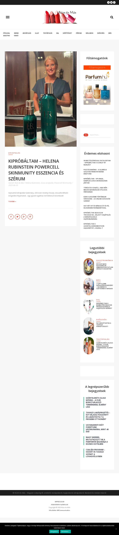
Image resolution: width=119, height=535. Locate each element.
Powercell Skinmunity (62, 183)
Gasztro (6, 36)
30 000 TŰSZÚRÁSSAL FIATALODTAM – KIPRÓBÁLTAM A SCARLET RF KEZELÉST (97, 163)
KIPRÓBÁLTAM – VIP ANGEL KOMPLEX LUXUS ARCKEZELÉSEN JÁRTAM (95, 181)
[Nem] (116, 529)
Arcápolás (27, 33)
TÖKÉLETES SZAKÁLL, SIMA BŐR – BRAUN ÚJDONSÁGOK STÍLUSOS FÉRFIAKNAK (96, 190)
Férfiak (79, 33)
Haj (57, 33)
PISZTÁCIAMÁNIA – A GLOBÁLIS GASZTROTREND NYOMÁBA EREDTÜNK (95, 172)
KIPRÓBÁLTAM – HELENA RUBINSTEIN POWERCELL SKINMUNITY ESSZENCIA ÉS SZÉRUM (36, 170)
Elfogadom (54, 531)
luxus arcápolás (47, 183)
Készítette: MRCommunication (59, 510)
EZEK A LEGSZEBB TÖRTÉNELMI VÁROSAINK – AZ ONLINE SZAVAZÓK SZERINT (97, 199)
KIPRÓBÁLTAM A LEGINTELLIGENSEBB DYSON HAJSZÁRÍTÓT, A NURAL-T (94, 226)
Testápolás (47, 33)
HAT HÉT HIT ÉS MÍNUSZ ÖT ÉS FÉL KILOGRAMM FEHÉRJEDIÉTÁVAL (96, 207)
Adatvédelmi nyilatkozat (59, 504)
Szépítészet (67, 33)
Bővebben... (65, 531)
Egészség (100, 33)
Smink (16, 33)
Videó (16, 36)
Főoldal (6, 33)
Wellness (89, 33)
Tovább (12, 201)
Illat (37, 33)
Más (109, 33)
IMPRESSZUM (59, 502)
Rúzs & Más (19, 183)
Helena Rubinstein (32, 183)
